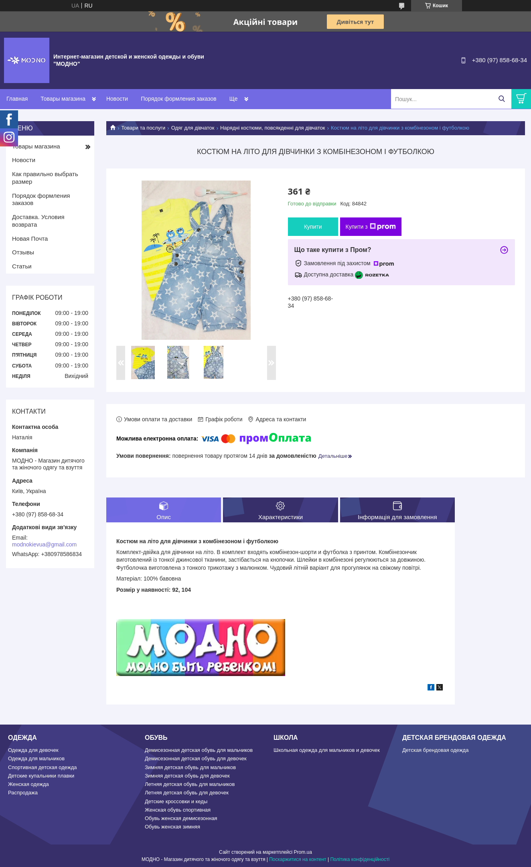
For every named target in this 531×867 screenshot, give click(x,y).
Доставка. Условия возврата (38, 220)
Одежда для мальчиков (36, 758)
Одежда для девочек (33, 750)
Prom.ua (303, 852)
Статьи (22, 266)
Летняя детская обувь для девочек (187, 793)
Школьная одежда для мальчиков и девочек (327, 750)
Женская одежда (28, 784)
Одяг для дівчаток (193, 128)
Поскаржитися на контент (297, 859)
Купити (313, 226)
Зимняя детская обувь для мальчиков (190, 767)
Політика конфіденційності (359, 859)
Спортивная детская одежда (42, 767)
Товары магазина (63, 98)
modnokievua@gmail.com (44, 544)
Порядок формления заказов (178, 98)
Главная (17, 98)
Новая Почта (30, 238)
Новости (117, 98)
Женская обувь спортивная (178, 810)
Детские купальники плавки (41, 776)
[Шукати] (501, 99)
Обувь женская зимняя (172, 827)
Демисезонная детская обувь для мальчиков (199, 750)
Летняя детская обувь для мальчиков (190, 784)
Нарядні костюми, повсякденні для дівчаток (272, 128)
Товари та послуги (143, 128)
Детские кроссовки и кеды (176, 801)
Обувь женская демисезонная (181, 818)
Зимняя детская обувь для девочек (187, 776)
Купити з (371, 226)
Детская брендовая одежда (435, 750)
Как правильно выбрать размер (45, 178)
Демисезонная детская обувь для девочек (196, 758)
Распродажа (23, 793)
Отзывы (23, 252)
